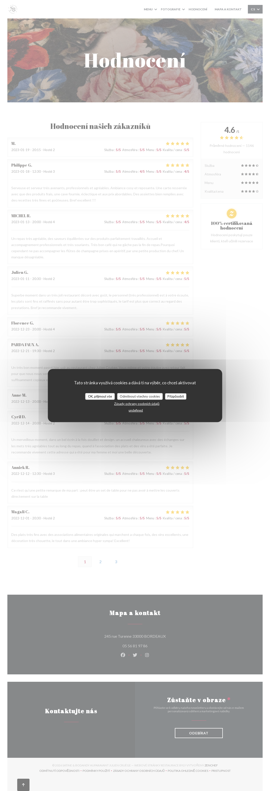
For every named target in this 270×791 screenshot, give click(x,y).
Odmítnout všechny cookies (140, 396)
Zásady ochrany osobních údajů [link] (136, 404)
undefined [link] (136, 410)
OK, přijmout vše (100, 396)
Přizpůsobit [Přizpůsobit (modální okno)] (175, 396)
